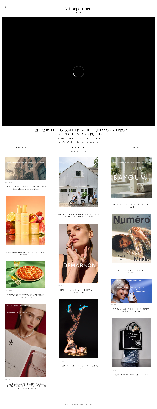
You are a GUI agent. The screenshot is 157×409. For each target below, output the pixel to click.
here (81, 142)
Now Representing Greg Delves (131, 375)
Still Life (98, 138)
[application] (25, 168)
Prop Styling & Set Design (85, 138)
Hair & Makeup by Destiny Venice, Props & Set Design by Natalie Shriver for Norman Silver (25, 386)
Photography (70, 138)
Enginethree (88, 404)
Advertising (60, 138)
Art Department (74, 404)
